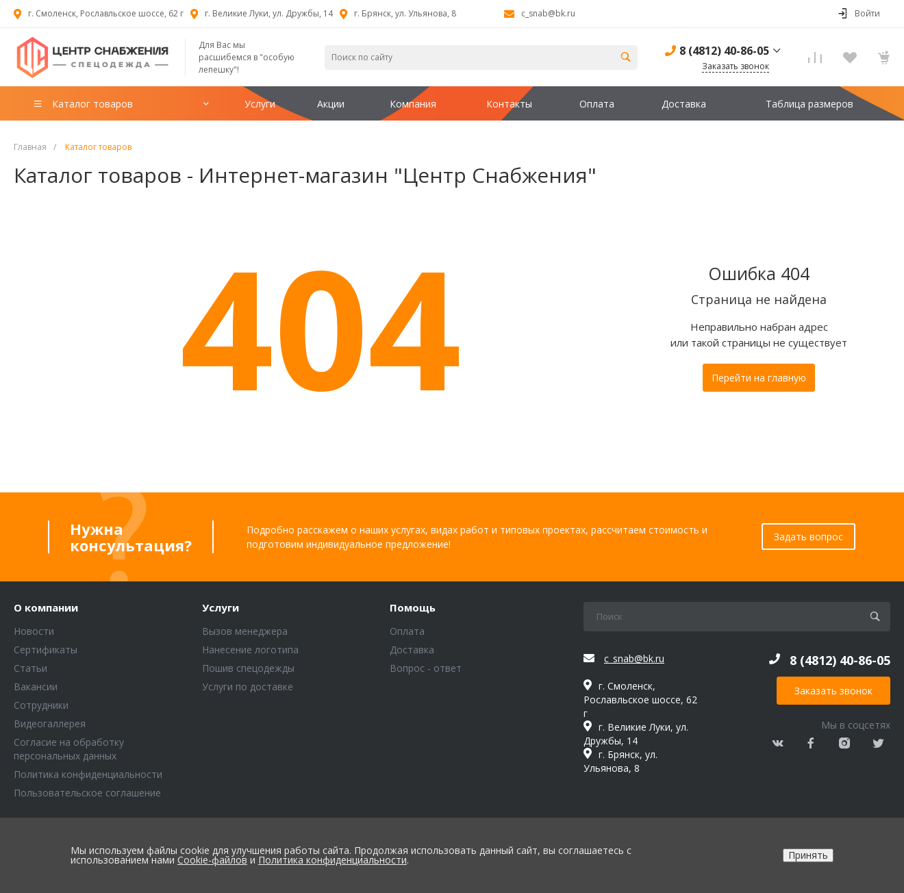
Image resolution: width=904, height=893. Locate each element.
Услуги (220, 608)
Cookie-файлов (212, 859)
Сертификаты (45, 649)
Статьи (30, 668)
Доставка (412, 649)
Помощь (413, 608)
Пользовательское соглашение (87, 792)
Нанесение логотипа (250, 649)
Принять (808, 854)
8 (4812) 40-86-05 (724, 50)
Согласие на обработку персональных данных (69, 748)
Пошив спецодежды (248, 668)
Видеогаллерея (50, 723)
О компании (46, 608)
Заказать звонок (833, 690)
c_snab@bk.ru (548, 13)
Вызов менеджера (245, 631)
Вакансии (36, 686)
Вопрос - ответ (426, 668)
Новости (34, 631)
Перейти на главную (759, 377)
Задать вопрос (808, 536)
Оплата (407, 631)
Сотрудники (41, 705)
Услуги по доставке (247, 686)
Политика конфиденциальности (88, 774)
